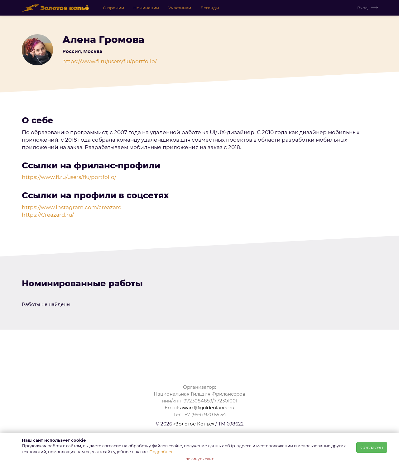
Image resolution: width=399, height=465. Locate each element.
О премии (113, 7)
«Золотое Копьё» (193, 424)
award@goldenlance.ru (207, 408)
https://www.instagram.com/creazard (72, 207)
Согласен (371, 447)
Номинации (146, 7)
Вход (362, 7)
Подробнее (161, 451)
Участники (179, 7)
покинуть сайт (199, 459)
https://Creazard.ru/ (48, 215)
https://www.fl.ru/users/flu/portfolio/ (109, 61)
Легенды (209, 7)
